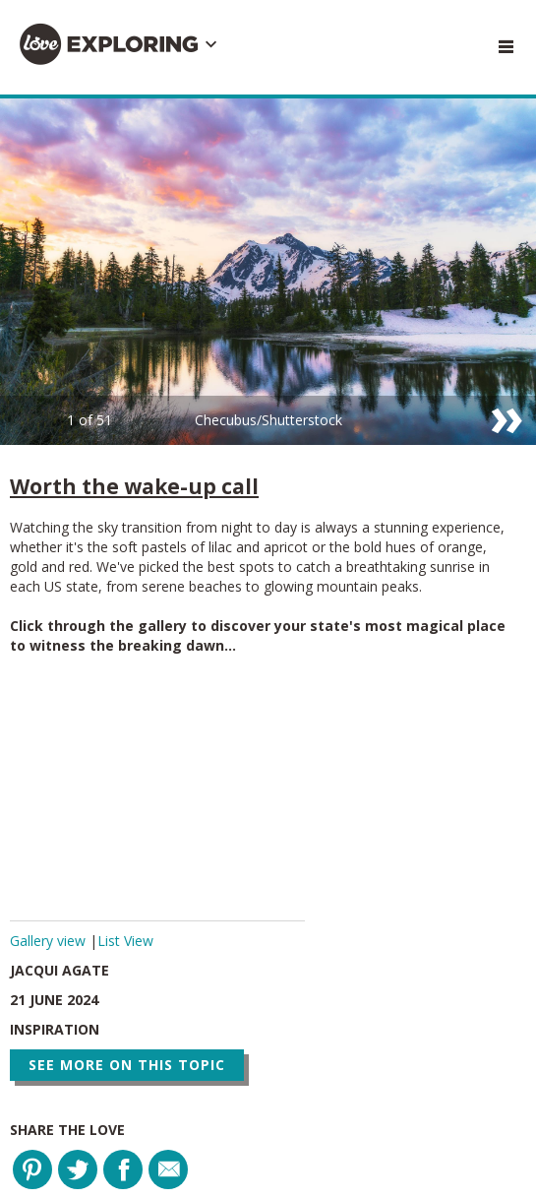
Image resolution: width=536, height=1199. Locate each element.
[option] (268, 271)
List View (125, 940)
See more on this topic (127, 1064)
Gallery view (49, 940)
